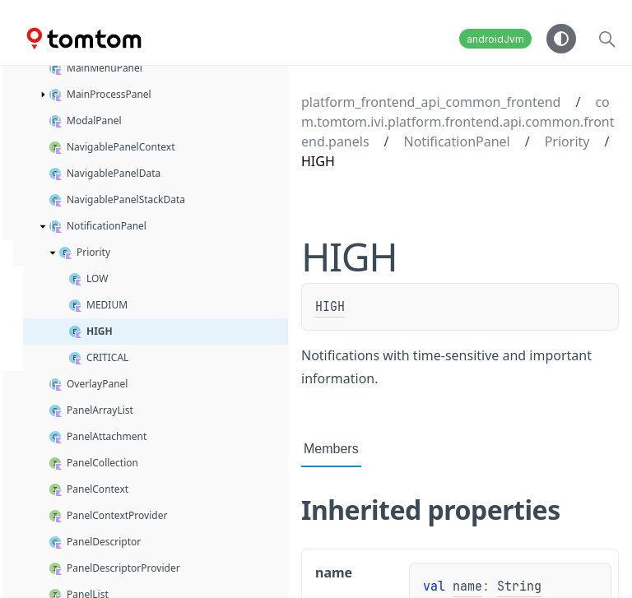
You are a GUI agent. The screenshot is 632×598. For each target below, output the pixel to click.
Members (331, 449)
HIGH (330, 307)
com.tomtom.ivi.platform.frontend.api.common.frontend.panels (457, 122)
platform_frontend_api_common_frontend (430, 102)
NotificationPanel (457, 141)
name (467, 586)
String (519, 586)
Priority (567, 141)
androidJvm (495, 39)
